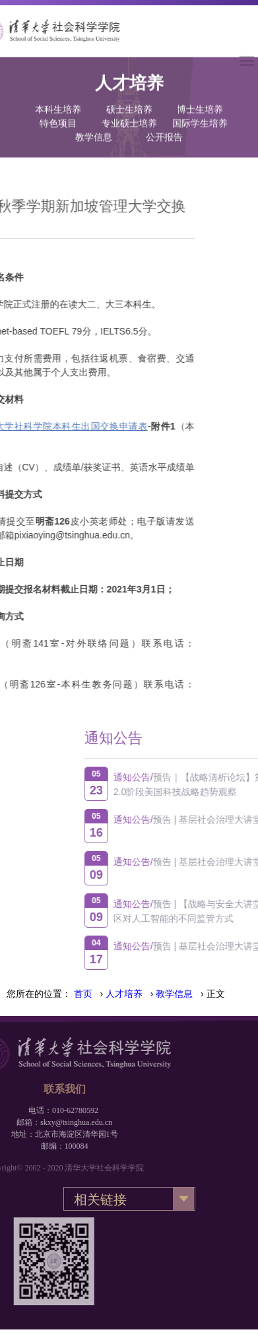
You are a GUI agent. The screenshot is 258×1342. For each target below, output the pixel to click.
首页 (83, 993)
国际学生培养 (200, 107)
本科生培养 (58, 93)
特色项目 (58, 107)
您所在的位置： (39, 993)
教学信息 (93, 121)
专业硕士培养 (129, 107)
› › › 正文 (149, 993)
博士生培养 (200, 93)
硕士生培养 (129, 93)
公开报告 (164, 121)
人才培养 (124, 993)
